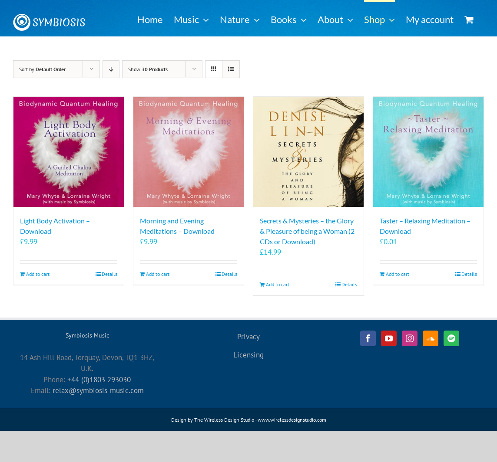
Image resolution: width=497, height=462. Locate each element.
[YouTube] (389, 338)
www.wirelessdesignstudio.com (292, 419)
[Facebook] (368, 338)
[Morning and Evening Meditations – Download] (188, 152)
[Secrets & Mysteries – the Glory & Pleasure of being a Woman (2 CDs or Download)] (308, 152)
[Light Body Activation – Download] (68, 152)
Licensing (248, 355)
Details (109, 274)
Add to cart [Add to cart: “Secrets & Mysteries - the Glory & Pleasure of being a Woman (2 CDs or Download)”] (277, 284)
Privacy (248, 336)
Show (148, 69)
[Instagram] (409, 338)
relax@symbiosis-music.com (98, 390)
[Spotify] (451, 338)
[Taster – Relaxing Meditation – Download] (428, 152)
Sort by (42, 69)
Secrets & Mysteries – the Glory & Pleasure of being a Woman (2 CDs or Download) (307, 231)
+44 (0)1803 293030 (99, 379)
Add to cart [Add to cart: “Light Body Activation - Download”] (38, 274)
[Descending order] (111, 69)
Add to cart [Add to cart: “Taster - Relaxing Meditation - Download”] (397, 274)
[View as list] (230, 69)
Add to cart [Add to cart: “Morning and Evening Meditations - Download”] (157, 274)
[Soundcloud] (430, 338)
